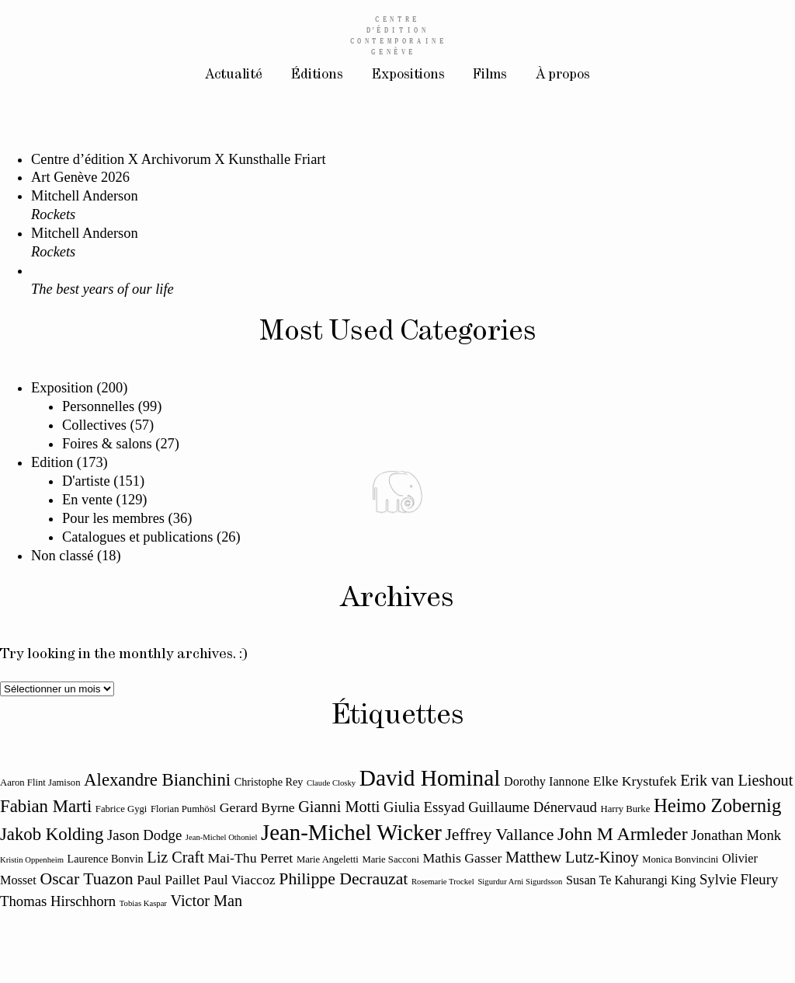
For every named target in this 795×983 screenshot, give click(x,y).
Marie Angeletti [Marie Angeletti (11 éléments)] (328, 859)
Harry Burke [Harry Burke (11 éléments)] (626, 808)
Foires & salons (107, 443)
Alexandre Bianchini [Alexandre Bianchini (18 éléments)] (157, 780)
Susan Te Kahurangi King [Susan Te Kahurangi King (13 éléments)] (631, 880)
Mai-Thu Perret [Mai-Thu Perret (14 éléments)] (250, 858)
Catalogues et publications (137, 537)
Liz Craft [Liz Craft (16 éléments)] (175, 857)
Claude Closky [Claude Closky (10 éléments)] (331, 783)
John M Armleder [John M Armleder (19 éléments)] (622, 834)
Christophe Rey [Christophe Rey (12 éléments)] (269, 782)
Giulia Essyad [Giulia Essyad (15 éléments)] (424, 807)
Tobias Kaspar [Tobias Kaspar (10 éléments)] (143, 903)
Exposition (62, 388)
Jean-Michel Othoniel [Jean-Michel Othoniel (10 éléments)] (222, 837)
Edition (52, 462)
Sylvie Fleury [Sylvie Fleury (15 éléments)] (739, 879)
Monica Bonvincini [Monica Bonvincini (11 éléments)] (680, 859)
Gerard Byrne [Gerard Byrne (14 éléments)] (257, 807)
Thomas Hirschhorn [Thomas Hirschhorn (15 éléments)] (58, 901)
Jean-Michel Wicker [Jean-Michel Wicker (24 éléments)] (351, 832)
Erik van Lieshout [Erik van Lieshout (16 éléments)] (736, 780)
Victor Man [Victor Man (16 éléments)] (207, 900)
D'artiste (86, 481)
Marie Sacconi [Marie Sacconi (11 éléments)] (390, 859)
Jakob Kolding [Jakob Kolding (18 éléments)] (51, 834)
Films (492, 76)
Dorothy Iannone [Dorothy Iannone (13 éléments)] (546, 782)
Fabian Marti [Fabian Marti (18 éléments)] (46, 806)
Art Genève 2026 (80, 177)
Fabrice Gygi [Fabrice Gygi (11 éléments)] (121, 808)
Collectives (94, 425)
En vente (87, 499)
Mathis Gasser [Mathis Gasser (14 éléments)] (462, 858)
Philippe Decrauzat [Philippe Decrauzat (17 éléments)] (343, 879)
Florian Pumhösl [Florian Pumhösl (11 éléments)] (183, 808)
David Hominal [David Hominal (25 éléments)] (430, 777)
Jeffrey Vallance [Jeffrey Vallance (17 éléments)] (499, 834)
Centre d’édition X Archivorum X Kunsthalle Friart (178, 159)
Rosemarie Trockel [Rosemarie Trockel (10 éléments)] (442, 881)
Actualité (228, 76)
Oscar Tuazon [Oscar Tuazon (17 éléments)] (86, 879)
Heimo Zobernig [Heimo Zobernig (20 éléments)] (717, 805)
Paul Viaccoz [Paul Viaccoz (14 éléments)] (239, 879)
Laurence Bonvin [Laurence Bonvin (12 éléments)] (106, 858)
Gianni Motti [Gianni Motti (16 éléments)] (339, 806)
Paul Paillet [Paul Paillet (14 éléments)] (168, 879)
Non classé (62, 555)
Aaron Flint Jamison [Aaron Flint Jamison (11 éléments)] (40, 782)
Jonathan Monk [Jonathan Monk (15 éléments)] (736, 835)
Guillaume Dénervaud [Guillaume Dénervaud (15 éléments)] (532, 807)
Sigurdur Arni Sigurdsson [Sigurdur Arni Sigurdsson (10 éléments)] (519, 881)
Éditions (314, 76)
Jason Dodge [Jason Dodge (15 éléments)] (144, 835)
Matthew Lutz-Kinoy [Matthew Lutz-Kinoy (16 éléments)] (572, 857)
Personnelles (98, 406)
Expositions (408, 76)
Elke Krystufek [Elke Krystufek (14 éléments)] (635, 781)
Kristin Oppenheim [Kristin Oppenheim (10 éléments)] (32, 860)
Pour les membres (113, 518)
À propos (568, 76)
